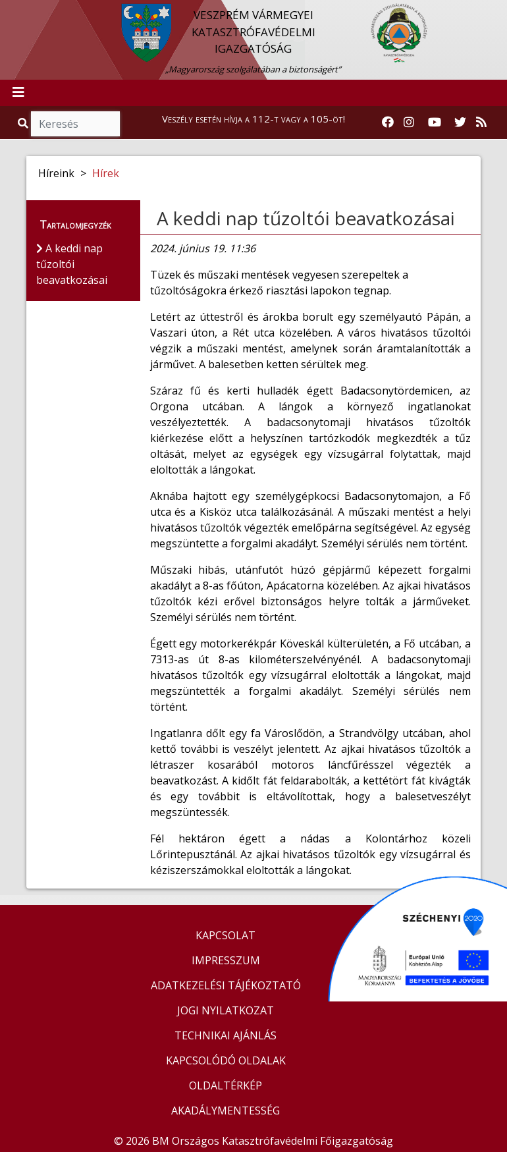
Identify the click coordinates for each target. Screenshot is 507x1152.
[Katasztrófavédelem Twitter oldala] (460, 122)
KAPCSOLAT (225, 935)
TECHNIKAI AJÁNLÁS (225, 1035)
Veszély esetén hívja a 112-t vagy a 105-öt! (253, 118)
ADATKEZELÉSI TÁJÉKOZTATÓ (226, 985)
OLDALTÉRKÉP (225, 1085)
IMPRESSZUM (226, 960)
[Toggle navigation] (18, 93)
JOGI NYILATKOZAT (225, 1010)
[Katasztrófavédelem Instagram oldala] (408, 122)
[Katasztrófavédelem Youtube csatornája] (434, 122)
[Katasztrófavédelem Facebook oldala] (388, 122)
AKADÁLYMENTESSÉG (225, 1110)
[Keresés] (75, 123)
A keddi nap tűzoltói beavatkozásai (306, 218)
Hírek (105, 173)
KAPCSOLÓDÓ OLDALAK (226, 1060)
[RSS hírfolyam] (481, 122)
